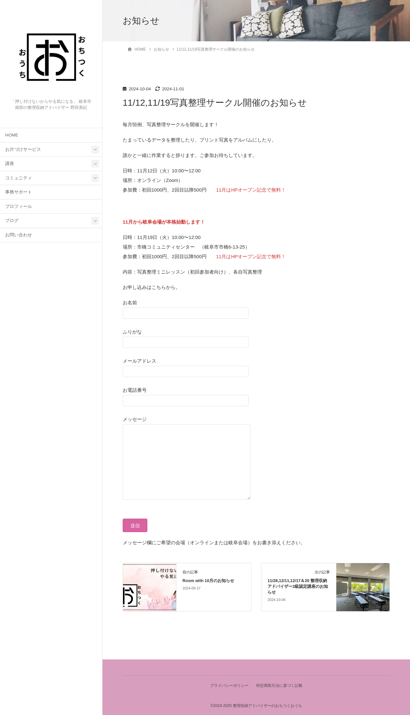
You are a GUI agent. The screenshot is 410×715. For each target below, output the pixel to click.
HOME (11, 135)
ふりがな (186, 336)
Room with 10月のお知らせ (208, 580)
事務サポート (18, 192)
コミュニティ (18, 178)
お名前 (186, 307)
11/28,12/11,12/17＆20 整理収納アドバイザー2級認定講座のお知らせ (297, 586)
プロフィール (18, 206)
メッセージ (193, 458)
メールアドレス (186, 366)
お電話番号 (186, 395)
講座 (9, 163)
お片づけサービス (23, 149)
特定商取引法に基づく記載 (280, 685)
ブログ (12, 220)
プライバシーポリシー (229, 685)
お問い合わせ (18, 235)
